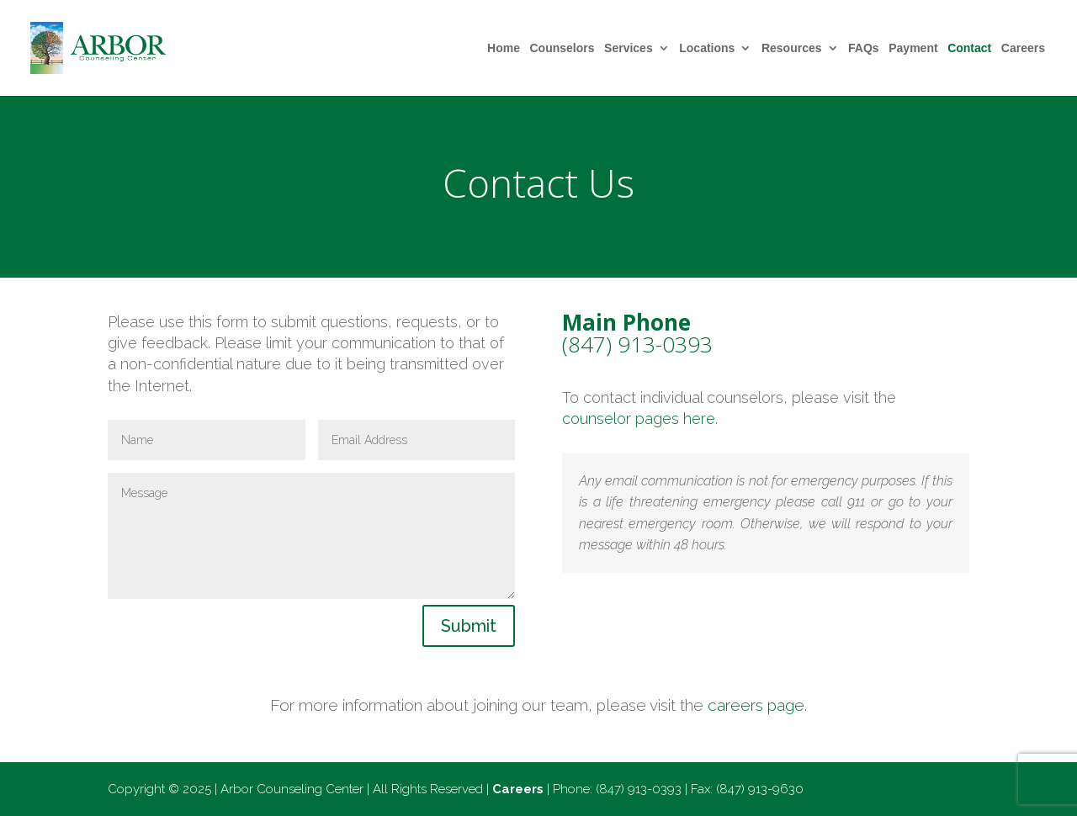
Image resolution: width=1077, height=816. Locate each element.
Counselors (562, 48)
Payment (913, 48)
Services (628, 48)
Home (503, 48)
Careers (1023, 48)
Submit (468, 626)
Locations (707, 48)
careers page (756, 705)
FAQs (863, 48)
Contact (969, 48)
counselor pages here (638, 418)
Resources (791, 48)
